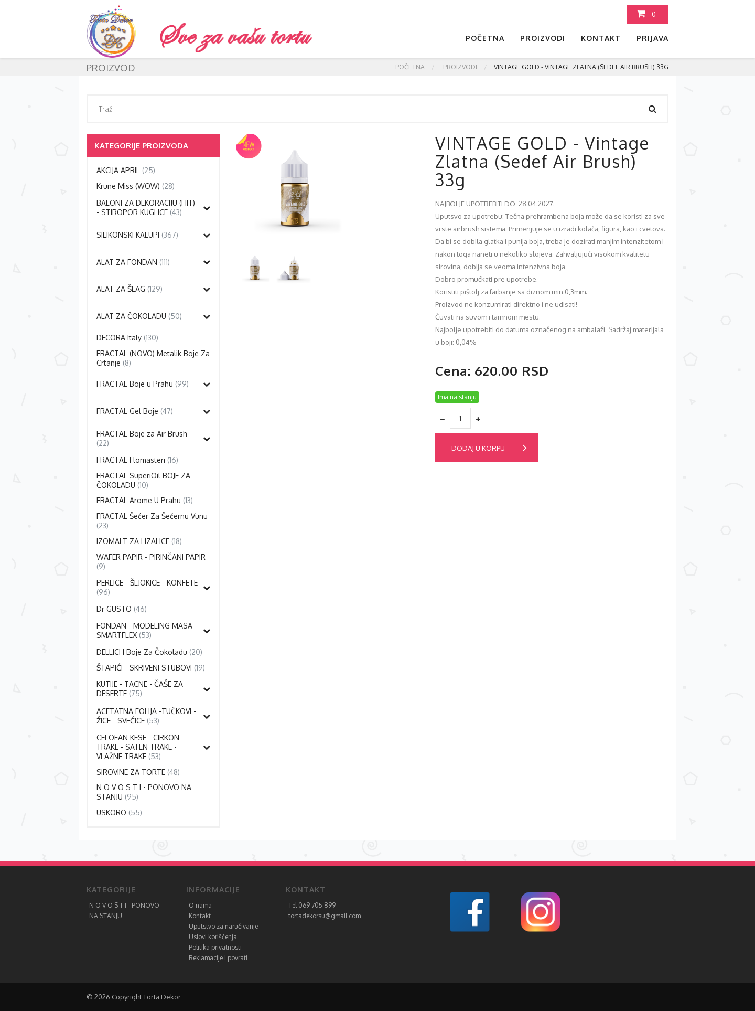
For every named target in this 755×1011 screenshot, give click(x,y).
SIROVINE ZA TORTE (138, 772)
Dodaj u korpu (489, 448)
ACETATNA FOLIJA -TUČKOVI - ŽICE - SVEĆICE (146, 716)
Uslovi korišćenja (213, 937)
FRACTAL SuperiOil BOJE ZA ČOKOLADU (143, 480)
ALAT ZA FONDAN (133, 262)
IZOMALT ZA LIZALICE (139, 541)
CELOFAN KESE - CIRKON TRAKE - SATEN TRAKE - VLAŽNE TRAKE (137, 747)
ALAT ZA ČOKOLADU (139, 316)
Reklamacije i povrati (218, 958)
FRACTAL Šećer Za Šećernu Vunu (152, 521)
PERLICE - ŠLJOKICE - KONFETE (147, 587)
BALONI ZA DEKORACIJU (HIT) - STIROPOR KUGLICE (145, 207)
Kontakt (601, 38)
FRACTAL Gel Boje (134, 411)
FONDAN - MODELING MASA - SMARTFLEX (146, 630)
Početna (485, 38)
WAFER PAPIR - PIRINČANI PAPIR (151, 561)
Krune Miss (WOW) (135, 186)
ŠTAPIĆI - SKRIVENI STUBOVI (150, 667)
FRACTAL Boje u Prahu (142, 383)
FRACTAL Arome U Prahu (144, 500)
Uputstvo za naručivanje (223, 926)
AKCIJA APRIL (125, 170)
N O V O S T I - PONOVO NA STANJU (143, 792)
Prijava (652, 38)
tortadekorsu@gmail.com (324, 916)
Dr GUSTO (121, 608)
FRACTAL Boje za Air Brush (141, 438)
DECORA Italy (127, 337)
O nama (200, 905)
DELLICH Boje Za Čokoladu (149, 651)
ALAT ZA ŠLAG (129, 288)
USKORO (119, 812)
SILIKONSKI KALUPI (137, 234)
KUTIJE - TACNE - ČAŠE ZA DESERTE (139, 688)
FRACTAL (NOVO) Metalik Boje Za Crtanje (153, 358)
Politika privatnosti (215, 947)
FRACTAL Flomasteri (137, 459)
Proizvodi (542, 38)
